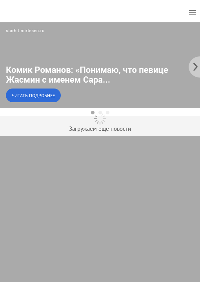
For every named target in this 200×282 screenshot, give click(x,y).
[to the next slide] (194, 65)
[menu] (192, 12)
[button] (100, 65)
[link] (100, 65)
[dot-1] (93, 112)
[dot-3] (107, 112)
